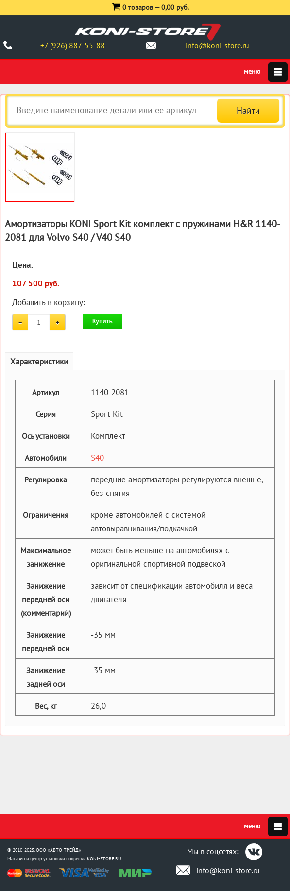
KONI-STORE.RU (104, 859)
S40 (97, 457)
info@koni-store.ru (217, 45)
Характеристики (39, 361)
